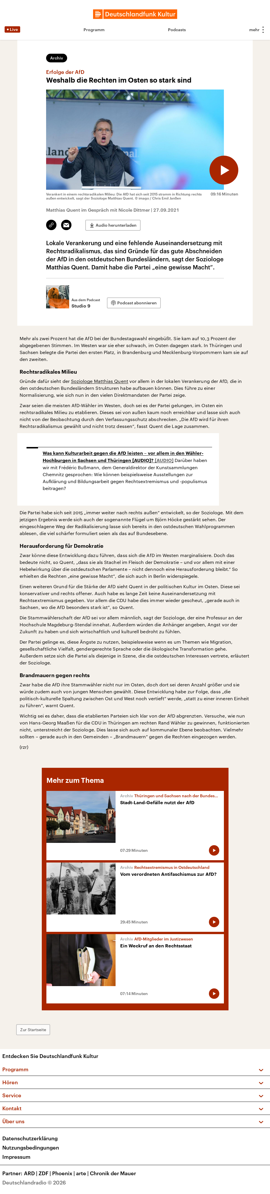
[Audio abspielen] (223, 170)
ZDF (45, 1173)
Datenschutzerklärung (30, 1138)
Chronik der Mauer (113, 1173)
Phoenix (64, 1173)
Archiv (56, 57)
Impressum (16, 1157)
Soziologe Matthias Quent (99, 381)
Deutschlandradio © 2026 (34, 1182)
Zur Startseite (33, 1029)
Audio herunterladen (116, 225)
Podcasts (177, 29)
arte (83, 1173)
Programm (94, 29)
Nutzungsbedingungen (30, 1147)
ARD (31, 1173)
